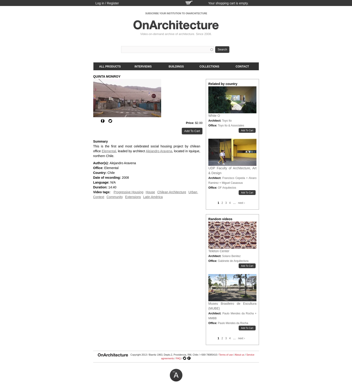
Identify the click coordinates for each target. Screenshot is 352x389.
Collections (209, 66)
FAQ (178, 358)
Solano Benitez (231, 256)
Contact (242, 66)
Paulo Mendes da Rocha (233, 323)
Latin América (153, 197)
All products (110, 66)
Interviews (142, 66)
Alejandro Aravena (159, 151)
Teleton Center (218, 251)
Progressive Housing (128, 192)
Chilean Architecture (171, 192)
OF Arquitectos (227, 187)
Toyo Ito (227, 120)
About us (239, 354)
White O (214, 115)
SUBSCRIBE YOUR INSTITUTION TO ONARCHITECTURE (176, 13)
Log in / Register (107, 3)
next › (241, 203)
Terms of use (226, 354)
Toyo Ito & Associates (231, 125)
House (150, 192)
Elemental (109, 151)
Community (115, 197)
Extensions (133, 197)
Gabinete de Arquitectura (233, 261)
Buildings (176, 66)
